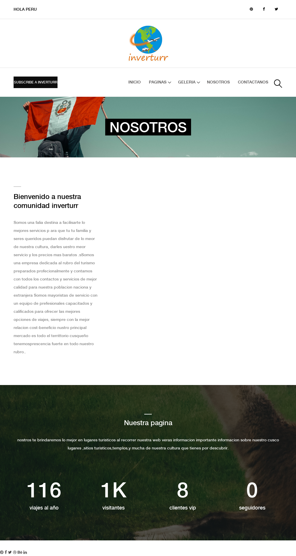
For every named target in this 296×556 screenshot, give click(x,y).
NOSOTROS (218, 82)
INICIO (134, 82)
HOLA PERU (25, 10)
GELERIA (186, 82)
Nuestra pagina (148, 423)
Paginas (157, 82)
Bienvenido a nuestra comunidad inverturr (47, 202)
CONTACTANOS (253, 82)
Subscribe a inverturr (35, 82)
